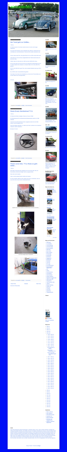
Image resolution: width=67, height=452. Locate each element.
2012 (48, 403)
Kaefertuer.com (49, 416)
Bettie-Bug (48, 249)
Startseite (26, 283)
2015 (48, 398)
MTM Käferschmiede (50, 414)
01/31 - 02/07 (50, 386)
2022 (48, 331)
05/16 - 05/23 (50, 366)
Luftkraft (47, 283)
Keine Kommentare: (28, 105)
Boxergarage (48, 253)
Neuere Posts (13, 283)
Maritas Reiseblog (49, 285)
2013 (48, 401)
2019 (48, 391)
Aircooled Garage (50, 189)
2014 (48, 400)
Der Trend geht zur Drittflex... (20, 42)
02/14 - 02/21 (50, 383)
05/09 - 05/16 (50, 368)
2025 (48, 326)
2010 (48, 406)
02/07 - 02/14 (50, 384)
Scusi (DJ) (48, 289)
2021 (48, 333)
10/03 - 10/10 (50, 360)
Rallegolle (49, 207)
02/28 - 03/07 (50, 379)
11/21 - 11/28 (50, 341)
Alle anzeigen (55, 237)
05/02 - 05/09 (50, 370)
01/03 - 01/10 (50, 388)
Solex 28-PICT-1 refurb (54, 230)
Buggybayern (49, 198)
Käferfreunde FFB (49, 279)
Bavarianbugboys (49, 248)
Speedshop (48, 290)
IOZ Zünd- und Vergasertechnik (49, 420)
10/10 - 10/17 (50, 358)
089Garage (48, 242)
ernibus (47, 270)
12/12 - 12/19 (50, 337)
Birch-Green (48, 251)
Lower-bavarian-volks (50, 282)
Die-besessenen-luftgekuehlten (49, 267)
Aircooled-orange (49, 246)
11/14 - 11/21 (50, 342)
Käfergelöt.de (48, 280)
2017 (48, 395)
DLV (47, 269)
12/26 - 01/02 (50, 334)
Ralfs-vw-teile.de (49, 411)
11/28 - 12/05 (50, 339)
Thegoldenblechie (49, 292)
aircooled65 (21, 6)
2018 (48, 393)
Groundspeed (49, 273)
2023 (48, 329)
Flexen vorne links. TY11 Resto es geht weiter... (51, 353)
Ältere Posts (38, 283)
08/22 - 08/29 (50, 363)
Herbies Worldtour (49, 276)
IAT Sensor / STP (54, 209)
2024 (48, 328)
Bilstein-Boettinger (49, 417)
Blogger (39, 445)
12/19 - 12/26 (50, 336)
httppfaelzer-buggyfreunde (51, 277)
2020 (48, 390)
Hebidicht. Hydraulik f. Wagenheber (50, 422)
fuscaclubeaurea (49, 272)
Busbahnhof (48, 259)
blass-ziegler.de (49, 413)
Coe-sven (48, 262)
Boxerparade (48, 255)
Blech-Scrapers (49, 252)
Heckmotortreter (49, 274)
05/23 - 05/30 (50, 365)
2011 (48, 405)
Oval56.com (48, 286)
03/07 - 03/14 (50, 378)
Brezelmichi (48, 256)
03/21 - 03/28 (50, 375)
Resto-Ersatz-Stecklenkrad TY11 (21, 111)
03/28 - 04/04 (50, 373)
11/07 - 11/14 (50, 344)
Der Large (48, 263)
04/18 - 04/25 (50, 371)
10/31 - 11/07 (50, 345)
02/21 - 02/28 (50, 381)
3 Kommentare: (28, 280)
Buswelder (48, 261)
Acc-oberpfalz (49, 243)
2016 (48, 396)
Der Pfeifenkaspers (50, 265)
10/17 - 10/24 (50, 356)
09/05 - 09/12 (50, 361)
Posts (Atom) (17, 285)
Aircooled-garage (49, 245)
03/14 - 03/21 (50, 376)
